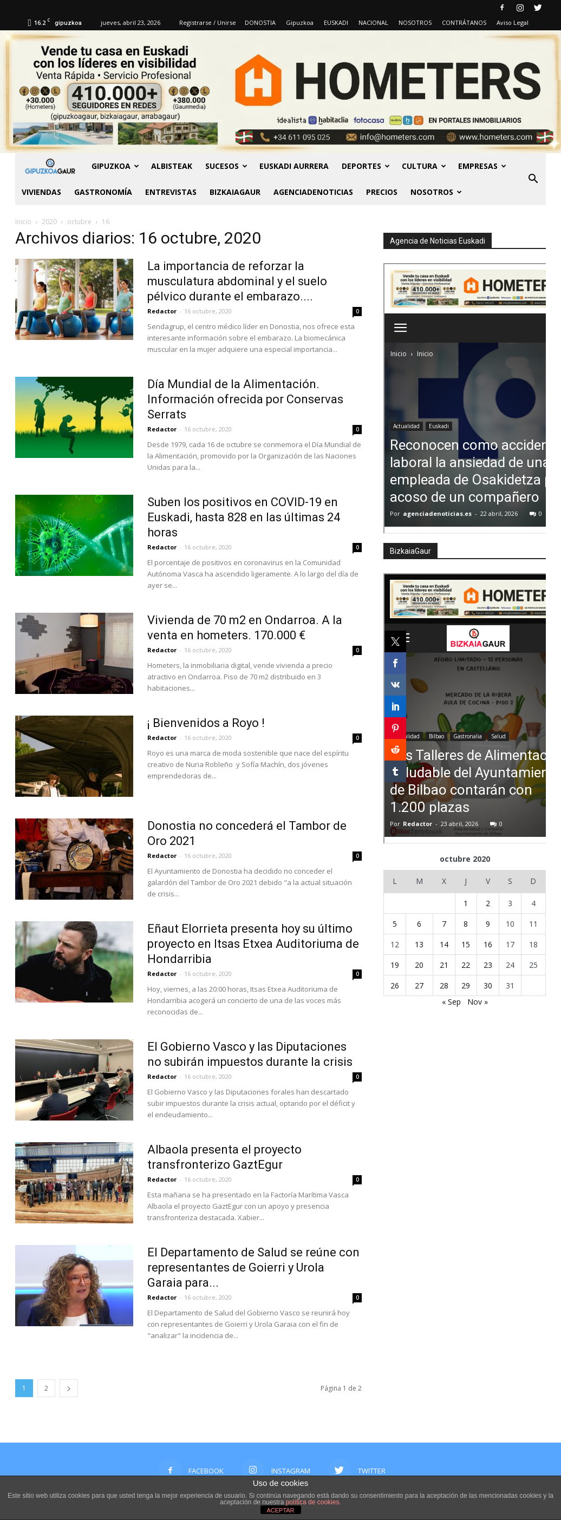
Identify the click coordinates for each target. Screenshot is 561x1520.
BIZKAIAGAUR (235, 192)
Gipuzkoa (300, 22)
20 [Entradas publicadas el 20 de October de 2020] (419, 965)
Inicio (23, 221)
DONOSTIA (260, 22)
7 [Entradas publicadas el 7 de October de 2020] (444, 924)
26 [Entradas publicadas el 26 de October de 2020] (394, 985)
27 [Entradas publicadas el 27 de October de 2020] (419, 985)
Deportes (366, 166)
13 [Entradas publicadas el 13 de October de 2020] (419, 944)
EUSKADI (336, 22)
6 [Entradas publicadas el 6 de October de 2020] (419, 924)
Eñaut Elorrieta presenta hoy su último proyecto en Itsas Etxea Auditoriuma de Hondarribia (253, 944)
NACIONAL (373, 22)
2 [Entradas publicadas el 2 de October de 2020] (488, 903)
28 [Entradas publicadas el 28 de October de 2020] (444, 985)
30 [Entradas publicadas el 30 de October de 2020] (488, 985)
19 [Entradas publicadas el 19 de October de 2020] (394, 965)
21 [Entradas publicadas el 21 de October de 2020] (444, 965)
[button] (533, 179)
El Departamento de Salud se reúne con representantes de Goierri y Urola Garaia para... (253, 1267)
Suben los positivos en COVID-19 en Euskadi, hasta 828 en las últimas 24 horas (243, 517)
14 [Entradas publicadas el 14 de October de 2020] (444, 944)
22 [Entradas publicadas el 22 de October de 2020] (465, 965)
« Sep (451, 1002)
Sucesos (226, 166)
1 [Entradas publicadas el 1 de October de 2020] (466, 903)
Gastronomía (103, 192)
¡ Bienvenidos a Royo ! (206, 723)
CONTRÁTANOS (464, 22)
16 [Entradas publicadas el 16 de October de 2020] (488, 944)
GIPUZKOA (115, 166)
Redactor (162, 311)
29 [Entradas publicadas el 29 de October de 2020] (465, 985)
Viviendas (41, 192)
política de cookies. (313, 1502)
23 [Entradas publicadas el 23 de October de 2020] (488, 965)
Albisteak (171, 166)
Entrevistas (171, 192)
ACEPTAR (280, 1510)
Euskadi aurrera (294, 166)
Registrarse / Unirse (207, 22)
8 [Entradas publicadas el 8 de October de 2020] (466, 924)
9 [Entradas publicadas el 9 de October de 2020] (488, 924)
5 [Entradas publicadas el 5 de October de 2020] (395, 924)
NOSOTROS (415, 22)
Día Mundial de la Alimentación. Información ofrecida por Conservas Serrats (245, 399)
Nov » (477, 1002)
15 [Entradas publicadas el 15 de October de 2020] (465, 944)
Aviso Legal (513, 22)
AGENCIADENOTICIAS (313, 192)
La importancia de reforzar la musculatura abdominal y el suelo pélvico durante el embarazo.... (237, 281)
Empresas (482, 166)
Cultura (424, 166)
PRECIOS (381, 192)
